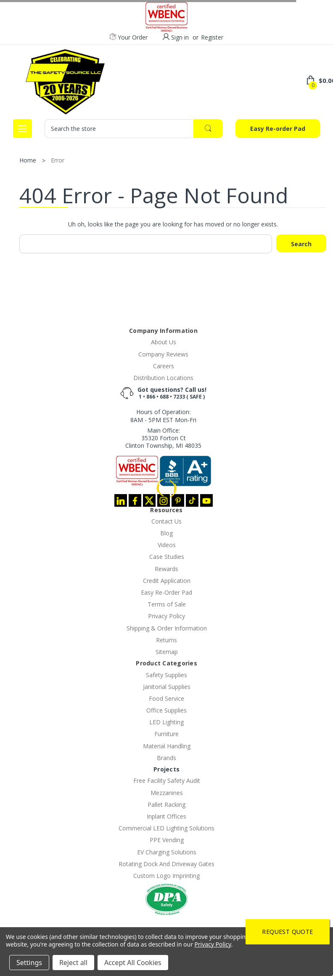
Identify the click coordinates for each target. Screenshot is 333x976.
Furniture (166, 734)
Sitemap (167, 652)
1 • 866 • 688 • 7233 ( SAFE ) (172, 396)
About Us (163, 342)
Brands (166, 758)
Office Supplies (166, 710)
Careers (163, 366)
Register (212, 37)
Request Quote (287, 932)
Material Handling (166, 746)
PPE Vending (167, 840)
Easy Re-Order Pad (166, 592)
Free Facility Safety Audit (166, 781)
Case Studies (166, 557)
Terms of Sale (167, 604)
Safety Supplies (166, 675)
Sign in (180, 37)
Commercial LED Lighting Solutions (166, 828)
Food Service (166, 698)
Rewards (166, 569)
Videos (167, 545)
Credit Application (166, 581)
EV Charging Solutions (166, 852)
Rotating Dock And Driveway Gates (166, 864)
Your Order (129, 37)
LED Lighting (166, 722)
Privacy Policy (166, 616)
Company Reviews (163, 354)
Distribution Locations (163, 378)
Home (27, 160)
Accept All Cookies (132, 962)
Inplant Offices (166, 816)
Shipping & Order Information (167, 628)
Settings (29, 962)
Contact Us (166, 521)
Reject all (73, 962)
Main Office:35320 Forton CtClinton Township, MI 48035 (163, 437)
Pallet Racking (166, 804)
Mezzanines (167, 793)
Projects (166, 769)
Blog (166, 533)
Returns (166, 640)
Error (57, 160)
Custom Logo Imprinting (166, 876)
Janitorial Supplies (166, 687)
